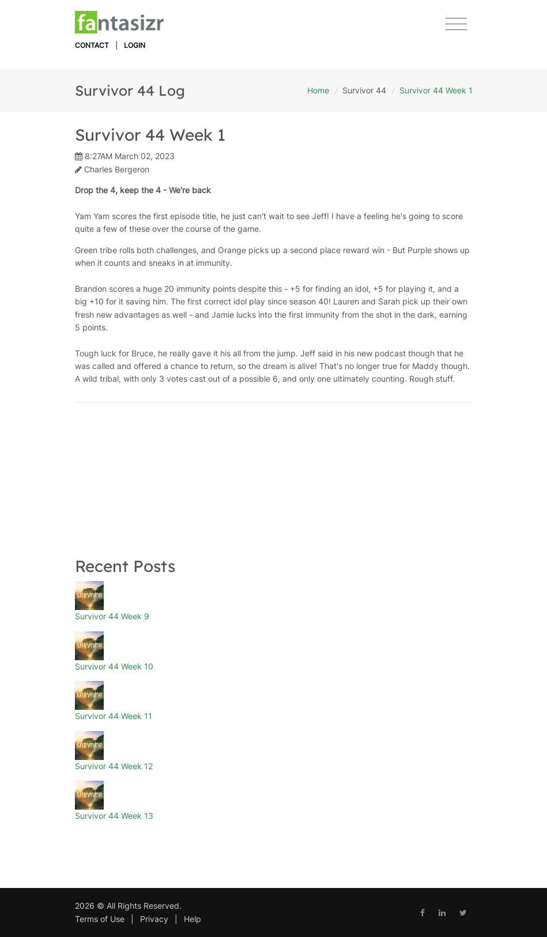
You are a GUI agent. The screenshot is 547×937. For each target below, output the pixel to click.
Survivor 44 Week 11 (113, 716)
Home (318, 90)
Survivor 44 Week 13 (114, 816)
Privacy (154, 919)
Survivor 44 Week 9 (112, 616)
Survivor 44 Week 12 (114, 766)
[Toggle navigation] (456, 24)
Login (134, 45)
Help (192, 919)
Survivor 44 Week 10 (114, 666)
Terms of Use (100, 919)
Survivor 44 (364, 90)
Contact (92, 45)
